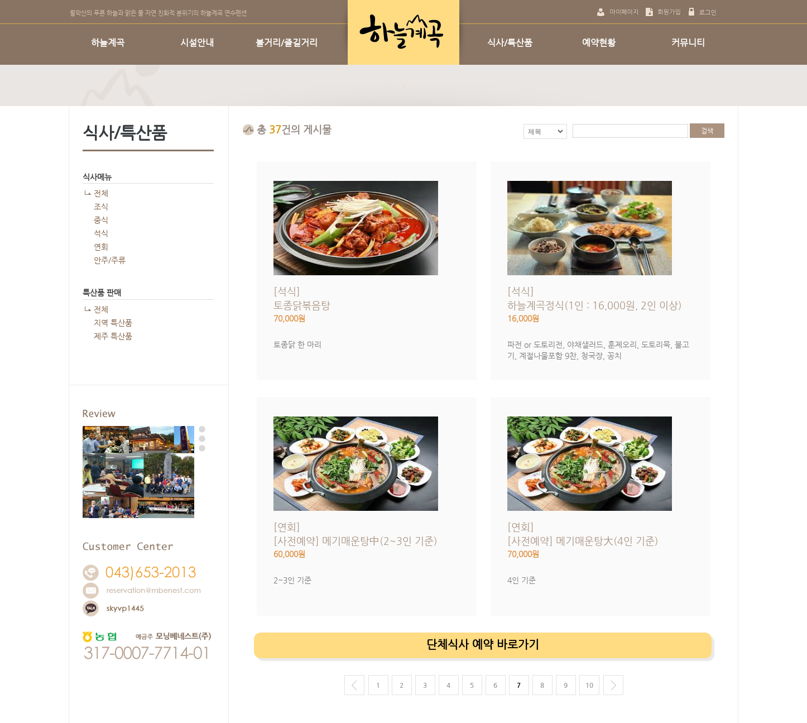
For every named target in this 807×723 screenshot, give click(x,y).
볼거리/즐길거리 (287, 42)
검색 (707, 131)
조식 (101, 206)
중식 (101, 220)
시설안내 (197, 42)
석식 (101, 233)
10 (589, 685)
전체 (101, 193)
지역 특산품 (113, 322)
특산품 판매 (102, 292)
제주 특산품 (113, 336)
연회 (101, 246)
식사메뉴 (97, 177)
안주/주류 (110, 260)
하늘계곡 (107, 42)
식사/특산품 (509, 42)
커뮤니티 (688, 42)
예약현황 (599, 42)
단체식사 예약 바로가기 (482, 644)
